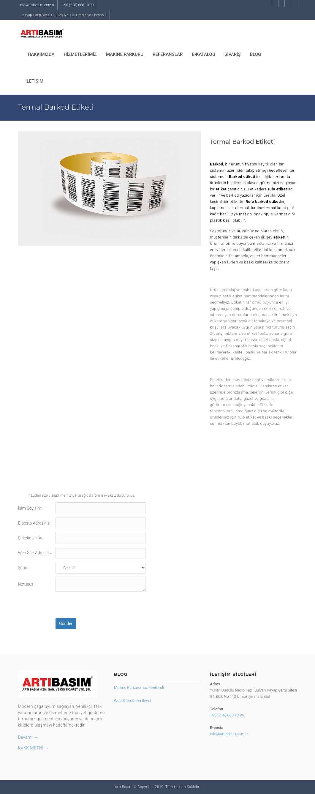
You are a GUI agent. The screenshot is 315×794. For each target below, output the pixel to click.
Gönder (65, 623)
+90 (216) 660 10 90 (78, 5)
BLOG (255, 54)
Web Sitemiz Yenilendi (132, 700)
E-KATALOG (203, 54)
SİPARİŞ (232, 54)
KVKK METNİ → (33, 748)
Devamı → (28, 737)
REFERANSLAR (168, 54)
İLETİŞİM (35, 81)
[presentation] (101, 606)
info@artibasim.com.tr (37, 5)
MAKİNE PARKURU (124, 54)
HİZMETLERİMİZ (80, 54)
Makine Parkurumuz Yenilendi (139, 687)
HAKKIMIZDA (41, 54)
